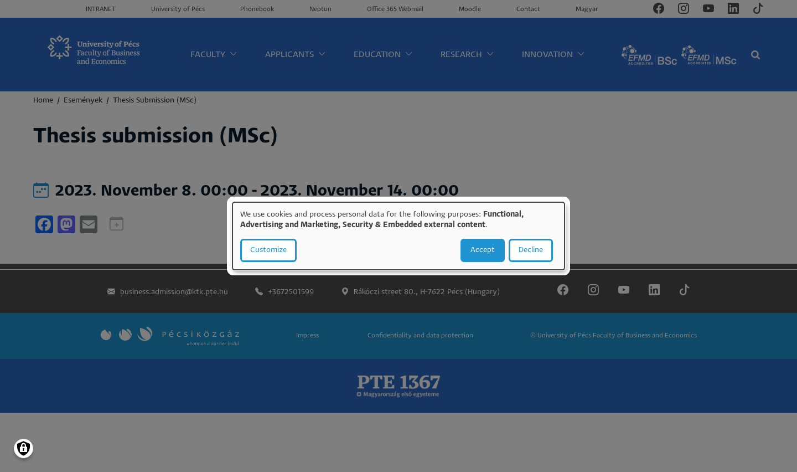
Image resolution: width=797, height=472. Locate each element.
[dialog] (398, 236)
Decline (531, 250)
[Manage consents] (23, 448)
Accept (482, 250)
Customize (268, 250)
